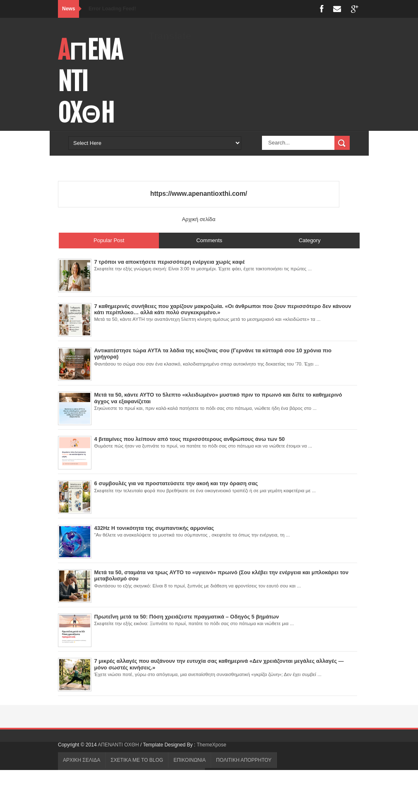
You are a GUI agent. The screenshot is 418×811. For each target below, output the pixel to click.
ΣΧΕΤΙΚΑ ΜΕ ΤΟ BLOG (137, 760)
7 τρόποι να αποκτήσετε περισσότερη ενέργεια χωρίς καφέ (169, 262)
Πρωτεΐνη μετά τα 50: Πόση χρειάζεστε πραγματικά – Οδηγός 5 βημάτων (186, 617)
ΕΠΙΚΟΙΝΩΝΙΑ (189, 760)
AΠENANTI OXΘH (119, 745)
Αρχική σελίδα (198, 219)
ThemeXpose (211, 745)
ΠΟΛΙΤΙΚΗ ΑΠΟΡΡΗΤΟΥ (243, 760)
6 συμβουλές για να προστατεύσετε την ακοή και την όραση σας (176, 483)
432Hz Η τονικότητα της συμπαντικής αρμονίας (154, 528)
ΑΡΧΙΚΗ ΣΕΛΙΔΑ (81, 760)
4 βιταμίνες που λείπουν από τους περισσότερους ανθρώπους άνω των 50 (189, 439)
